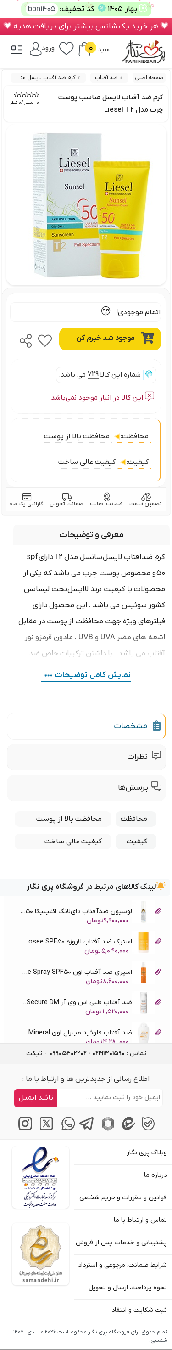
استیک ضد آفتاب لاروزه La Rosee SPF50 (90, 943)
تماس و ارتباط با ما (140, 1220)
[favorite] (45, 338)
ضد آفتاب (106, 77)
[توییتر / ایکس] (44, 1129)
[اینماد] (40, 1177)
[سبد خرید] (84, 49)
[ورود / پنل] (42, 48)
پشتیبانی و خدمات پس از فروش (121, 1242)
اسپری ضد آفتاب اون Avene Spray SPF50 (90, 973)
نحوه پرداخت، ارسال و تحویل (128, 1287)
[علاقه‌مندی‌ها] (66, 47)
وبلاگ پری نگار (147, 1152)
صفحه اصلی (149, 77)
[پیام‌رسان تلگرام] (86, 1129)
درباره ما (155, 1175)
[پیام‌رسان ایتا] (127, 1129)
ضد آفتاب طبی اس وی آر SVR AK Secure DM (90, 1004)
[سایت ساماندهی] (40, 1254)
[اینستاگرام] (24, 1129)
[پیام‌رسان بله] (148, 1129)
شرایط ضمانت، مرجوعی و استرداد (122, 1265)
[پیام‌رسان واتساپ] (65, 1129)
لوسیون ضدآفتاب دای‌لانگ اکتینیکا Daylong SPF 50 (90, 913)
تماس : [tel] (97, 1053)
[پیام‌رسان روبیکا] (106, 1129)
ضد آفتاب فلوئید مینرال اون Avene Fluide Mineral (90, 1034)
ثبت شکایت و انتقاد (139, 1310)
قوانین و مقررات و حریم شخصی (123, 1197)
